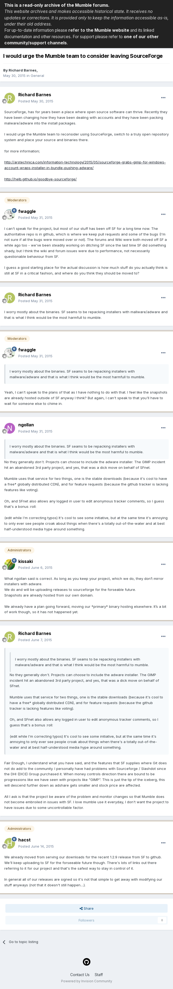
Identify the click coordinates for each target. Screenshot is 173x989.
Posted (35, 101)
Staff (99, 974)
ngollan (26, 424)
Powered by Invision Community (86, 981)
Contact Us (80, 974)
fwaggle (27, 211)
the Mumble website (107, 30)
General (37, 75)
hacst (24, 839)
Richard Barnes (23, 70)
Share (87, 908)
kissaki (25, 561)
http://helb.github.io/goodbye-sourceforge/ (40, 179)
